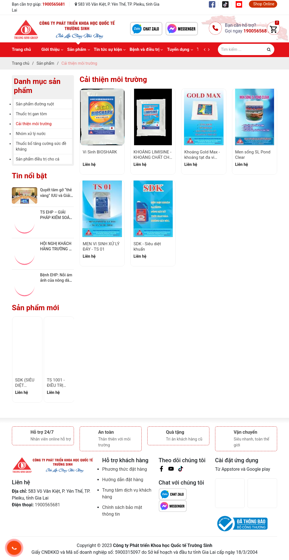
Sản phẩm (76, 49)
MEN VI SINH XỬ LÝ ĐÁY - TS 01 (101, 246)
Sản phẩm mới (35, 307)
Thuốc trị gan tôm (31, 114)
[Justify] (268, 49)
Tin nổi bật (29, 176)
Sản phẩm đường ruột (35, 104)
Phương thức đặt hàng (124, 469)
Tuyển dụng (178, 49)
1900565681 (53, 4)
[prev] (206, 50)
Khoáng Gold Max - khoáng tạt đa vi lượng (202, 157)
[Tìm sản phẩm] (246, 49)
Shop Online (263, 4)
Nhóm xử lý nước (31, 133)
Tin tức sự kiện (108, 49)
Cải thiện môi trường (34, 123)
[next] (210, 50)
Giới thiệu (50, 49)
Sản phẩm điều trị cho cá (37, 159)
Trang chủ (21, 49)
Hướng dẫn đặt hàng (122, 479)
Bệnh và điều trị (144, 49)
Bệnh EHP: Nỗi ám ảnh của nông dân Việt (56, 280)
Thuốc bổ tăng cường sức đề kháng (41, 146)
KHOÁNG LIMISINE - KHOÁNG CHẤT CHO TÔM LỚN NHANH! (152, 157)
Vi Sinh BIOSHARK (100, 152)
